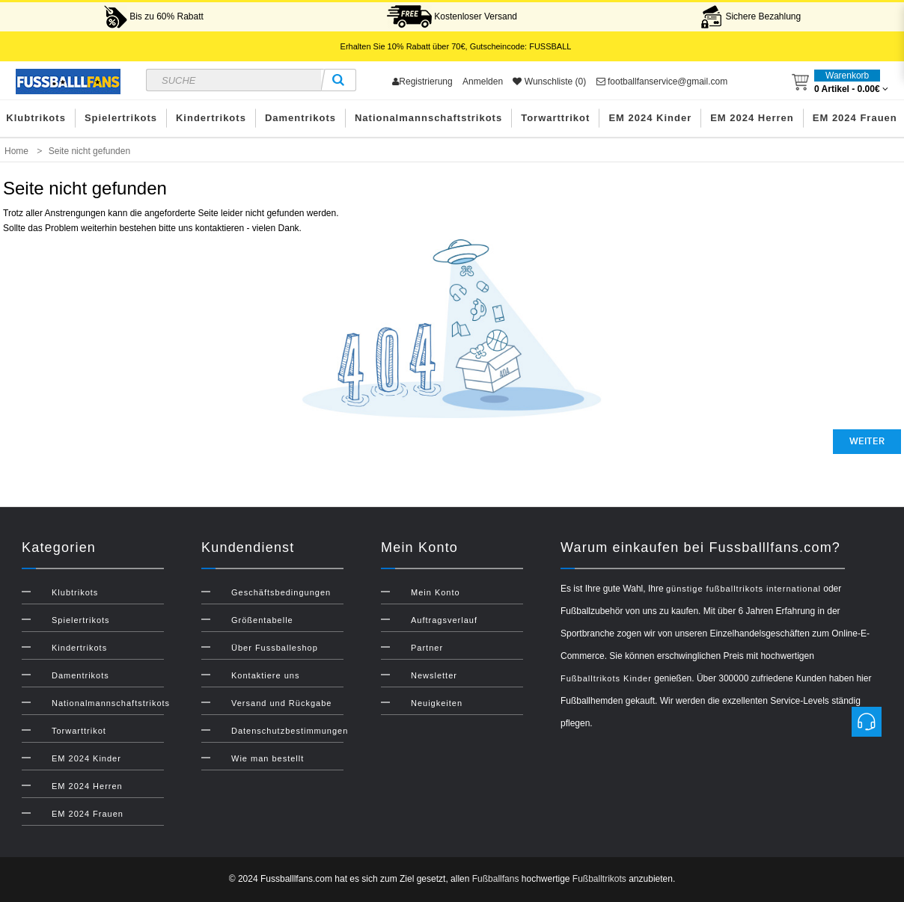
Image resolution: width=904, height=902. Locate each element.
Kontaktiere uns (265, 675)
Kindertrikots (211, 117)
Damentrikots (300, 117)
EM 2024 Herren (752, 117)
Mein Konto (435, 592)
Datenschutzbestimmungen (289, 730)
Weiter (867, 441)
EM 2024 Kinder (649, 117)
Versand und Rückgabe (281, 703)
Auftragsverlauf (444, 620)
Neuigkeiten (436, 703)
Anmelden (482, 81)
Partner (427, 647)
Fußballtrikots (599, 879)
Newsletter (434, 675)
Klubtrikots (75, 592)
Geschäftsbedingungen (281, 592)
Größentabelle (262, 620)
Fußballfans (495, 879)
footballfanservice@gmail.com (662, 81)
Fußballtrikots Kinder (606, 678)
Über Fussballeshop (274, 647)
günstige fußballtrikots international (743, 588)
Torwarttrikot (555, 117)
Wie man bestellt (267, 758)
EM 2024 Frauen (87, 813)
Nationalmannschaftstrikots (428, 117)
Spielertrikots (121, 117)
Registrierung (422, 81)
